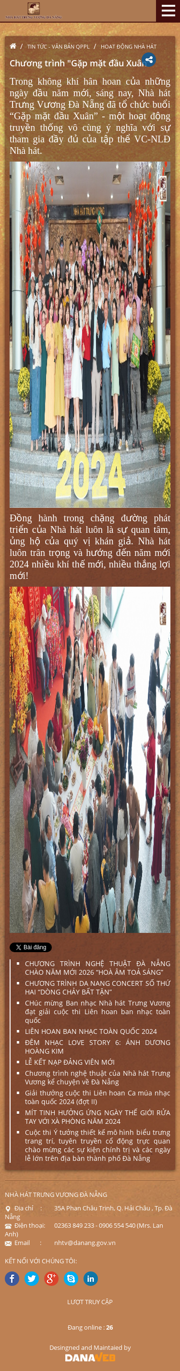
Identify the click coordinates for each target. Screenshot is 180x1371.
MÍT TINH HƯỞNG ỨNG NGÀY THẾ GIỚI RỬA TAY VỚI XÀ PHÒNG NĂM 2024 (97, 1117)
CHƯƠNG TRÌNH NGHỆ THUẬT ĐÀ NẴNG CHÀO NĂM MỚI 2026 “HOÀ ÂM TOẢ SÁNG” (97, 968)
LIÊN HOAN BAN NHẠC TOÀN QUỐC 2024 (91, 1031)
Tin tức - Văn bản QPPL (58, 46)
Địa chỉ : (23, 1208)
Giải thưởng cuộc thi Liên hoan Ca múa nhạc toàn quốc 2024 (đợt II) (97, 1097)
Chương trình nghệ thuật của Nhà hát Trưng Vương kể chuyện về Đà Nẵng (97, 1077)
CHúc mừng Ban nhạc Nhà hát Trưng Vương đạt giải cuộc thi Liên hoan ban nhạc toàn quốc (97, 1011)
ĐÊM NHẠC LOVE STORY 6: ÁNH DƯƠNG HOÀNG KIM (97, 1047)
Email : (23, 1242)
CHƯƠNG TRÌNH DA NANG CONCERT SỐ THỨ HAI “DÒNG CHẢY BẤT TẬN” (97, 987)
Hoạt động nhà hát (128, 46)
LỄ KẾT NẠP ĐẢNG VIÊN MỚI (70, 1062)
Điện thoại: (25, 1225)
